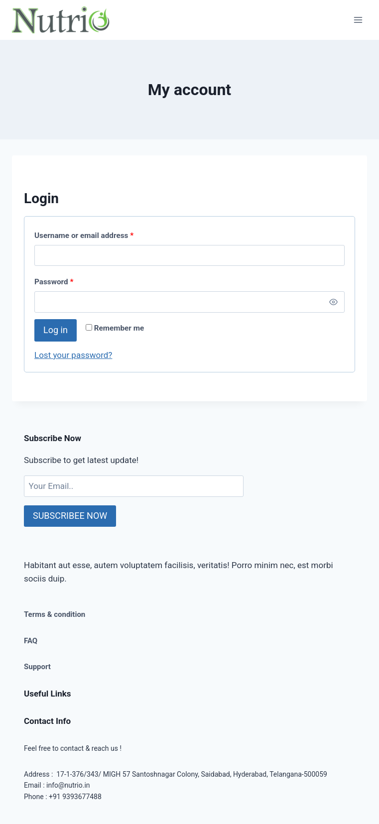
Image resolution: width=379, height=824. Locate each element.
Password (53, 281)
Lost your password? (73, 355)
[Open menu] (358, 19)
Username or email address (83, 235)
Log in (55, 330)
